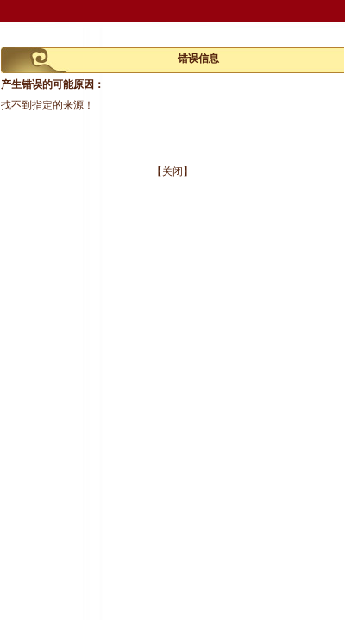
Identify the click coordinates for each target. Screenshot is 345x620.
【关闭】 (172, 171)
